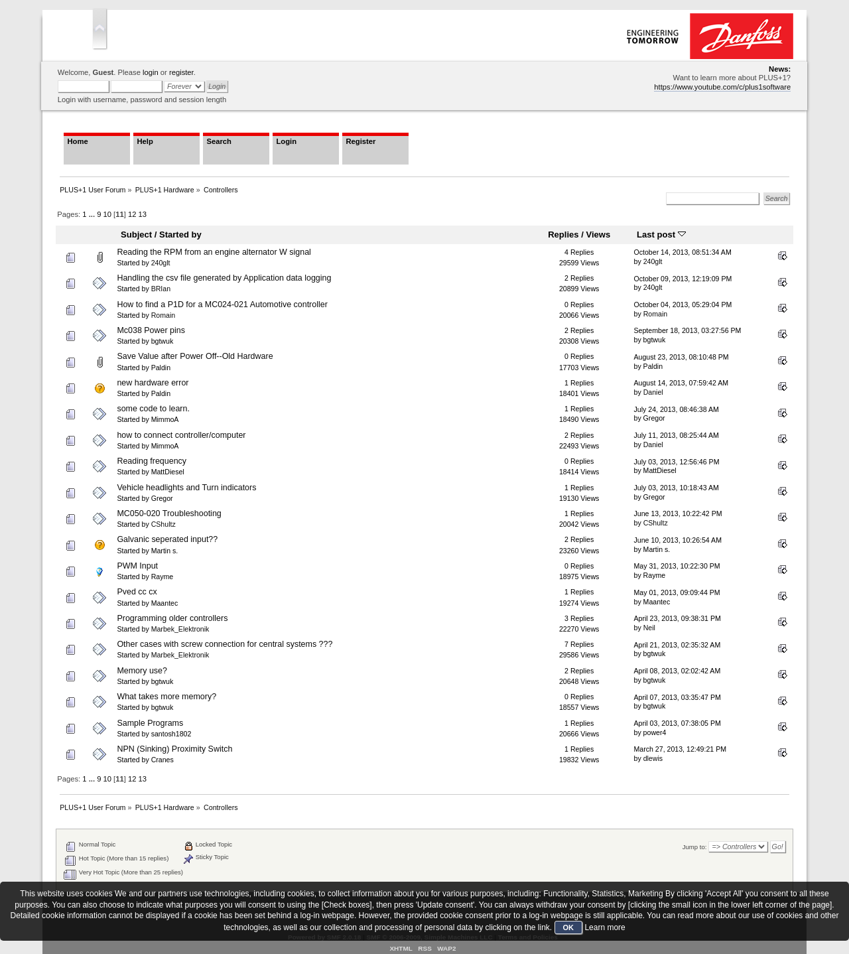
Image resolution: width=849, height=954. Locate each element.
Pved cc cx (137, 591)
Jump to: (695, 847)
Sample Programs (150, 723)
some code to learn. (153, 408)
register (181, 72)
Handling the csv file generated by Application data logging (224, 278)
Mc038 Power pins (151, 330)
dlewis (653, 758)
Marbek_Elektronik (180, 629)
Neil (649, 628)
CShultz (163, 524)
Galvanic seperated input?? (167, 539)
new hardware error (152, 382)
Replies (563, 234)
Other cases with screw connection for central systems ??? (224, 644)
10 (107, 214)
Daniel (653, 392)
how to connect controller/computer (181, 435)
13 (143, 214)
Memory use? (142, 670)
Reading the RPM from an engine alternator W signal (213, 252)
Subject (136, 234)
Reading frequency (151, 461)
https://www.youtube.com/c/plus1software (722, 87)
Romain (163, 315)
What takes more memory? (166, 696)
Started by (180, 234)
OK (568, 927)
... (93, 214)
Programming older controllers (172, 618)
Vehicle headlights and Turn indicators (186, 487)
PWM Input (137, 566)
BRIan (160, 289)
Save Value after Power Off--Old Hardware (195, 356)
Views (598, 234)
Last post (661, 234)
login (151, 72)
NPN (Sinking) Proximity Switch (174, 749)
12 (132, 214)
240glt (160, 263)
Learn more (604, 927)
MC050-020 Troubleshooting (169, 513)
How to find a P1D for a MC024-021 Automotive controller (222, 304)
